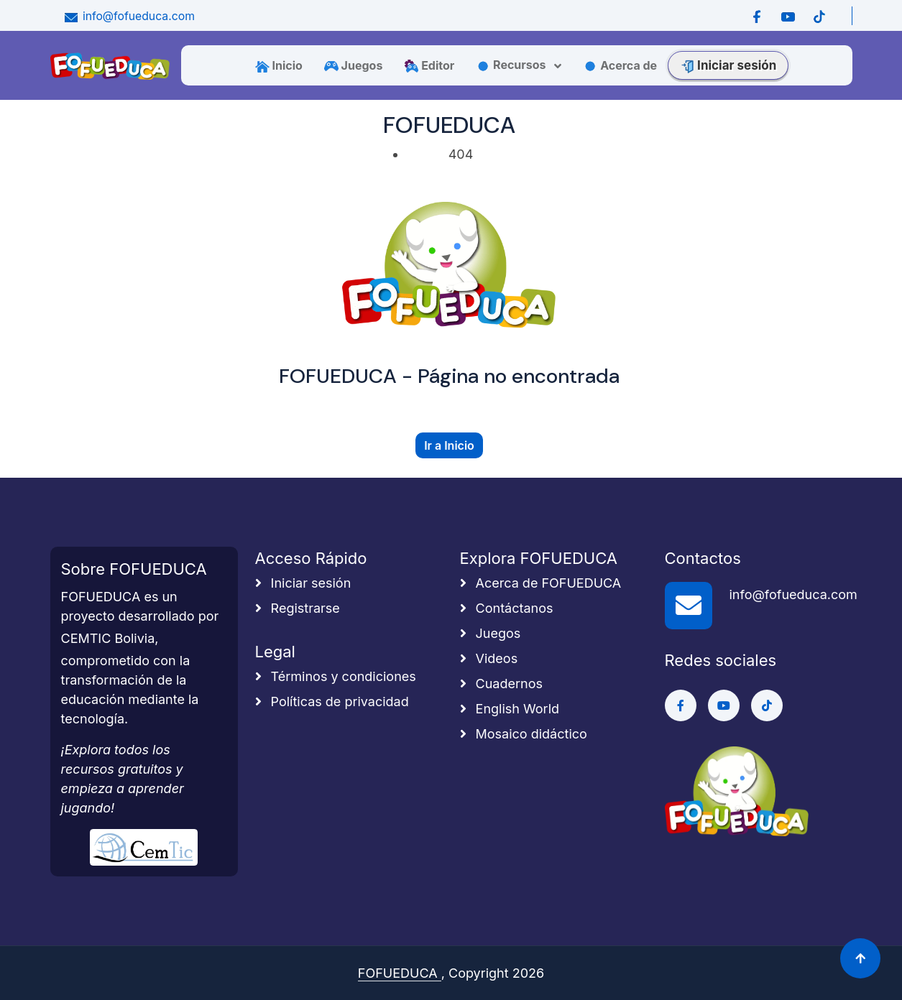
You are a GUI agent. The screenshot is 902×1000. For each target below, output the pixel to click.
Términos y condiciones (335, 676)
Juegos (353, 65)
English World (510, 708)
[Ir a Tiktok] (819, 15)
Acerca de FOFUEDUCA (541, 583)
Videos (489, 658)
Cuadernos (501, 683)
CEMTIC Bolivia (108, 638)
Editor (429, 65)
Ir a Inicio (449, 445)
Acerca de (620, 65)
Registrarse (297, 608)
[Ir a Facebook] (757, 15)
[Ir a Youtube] (788, 15)
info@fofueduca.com (128, 16)
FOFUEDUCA (399, 973)
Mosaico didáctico (523, 733)
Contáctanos (506, 608)
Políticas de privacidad (332, 701)
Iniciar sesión (728, 65)
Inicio (279, 65)
